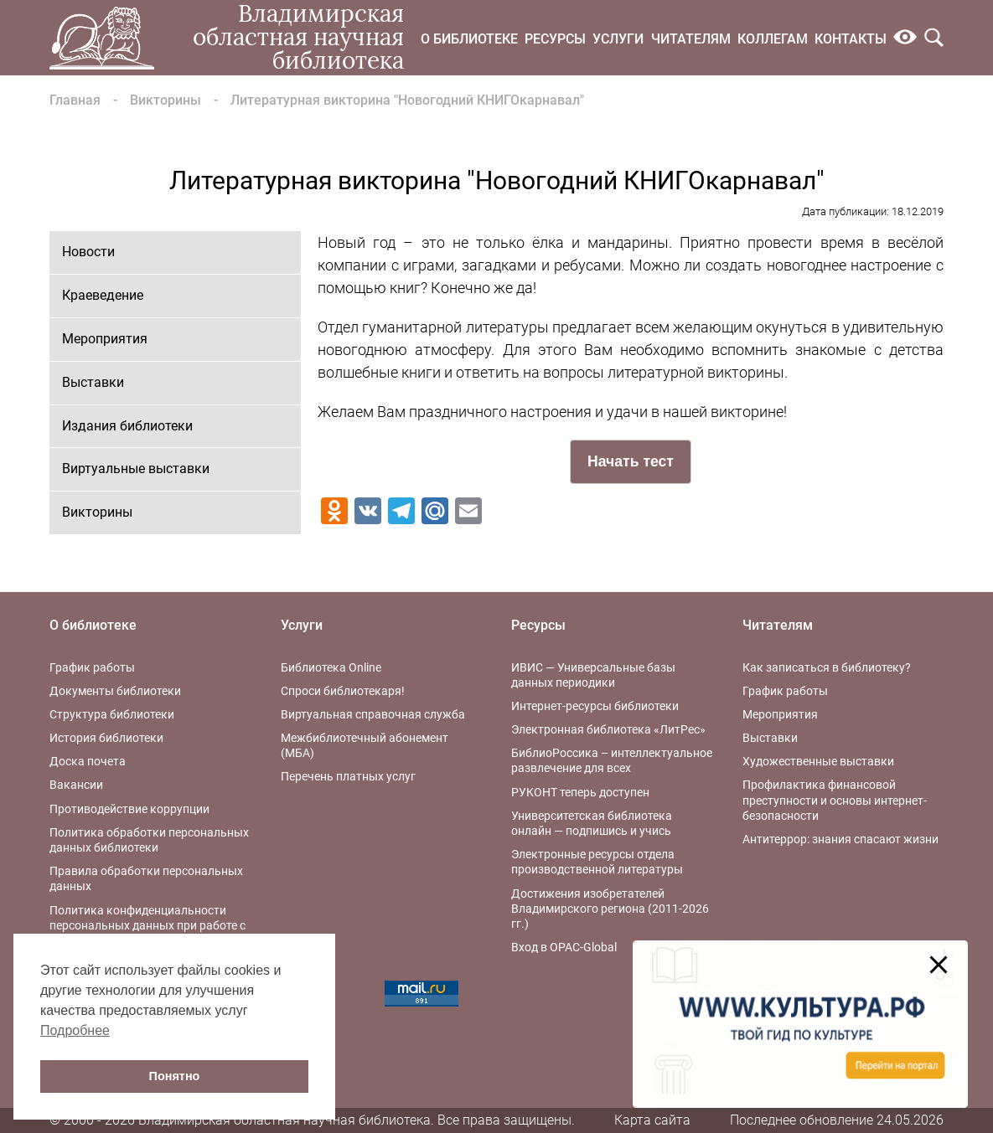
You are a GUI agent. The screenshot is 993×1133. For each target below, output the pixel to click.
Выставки (93, 382)
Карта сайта (652, 1120)
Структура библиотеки (111, 714)
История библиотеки (106, 737)
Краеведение (102, 295)
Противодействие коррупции (129, 809)
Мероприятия (104, 339)
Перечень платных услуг (348, 776)
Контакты (851, 39)
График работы (92, 667)
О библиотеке (469, 39)
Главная (75, 100)
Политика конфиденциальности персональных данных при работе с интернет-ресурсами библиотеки (147, 925)
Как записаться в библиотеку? (826, 667)
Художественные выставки (818, 761)
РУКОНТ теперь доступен (580, 792)
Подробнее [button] (75, 1030)
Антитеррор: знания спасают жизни (840, 839)
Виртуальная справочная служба (373, 714)
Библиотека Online (331, 667)
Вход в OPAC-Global (564, 947)
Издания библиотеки (127, 426)
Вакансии (76, 784)
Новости (88, 252)
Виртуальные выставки (135, 468)
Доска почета (87, 761)
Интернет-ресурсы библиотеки (595, 706)
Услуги (618, 39)
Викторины (165, 100)
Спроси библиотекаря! (343, 691)
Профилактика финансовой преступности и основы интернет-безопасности (834, 799)
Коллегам (772, 39)
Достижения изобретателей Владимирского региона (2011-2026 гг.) (610, 908)
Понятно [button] (174, 1076)
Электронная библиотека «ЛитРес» (608, 729)
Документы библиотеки (115, 691)
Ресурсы (555, 39)
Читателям (691, 39)
